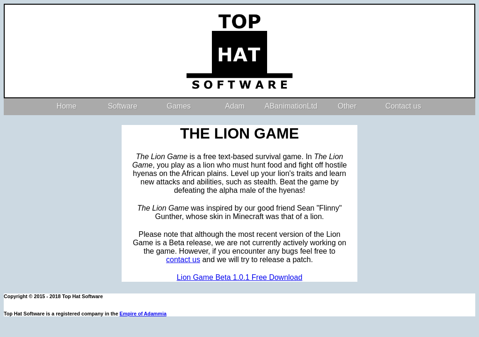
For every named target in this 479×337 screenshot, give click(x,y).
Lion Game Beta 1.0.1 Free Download (240, 277)
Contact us (403, 106)
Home (67, 106)
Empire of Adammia (143, 313)
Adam (235, 106)
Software (122, 106)
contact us (183, 260)
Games (179, 106)
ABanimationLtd (291, 106)
